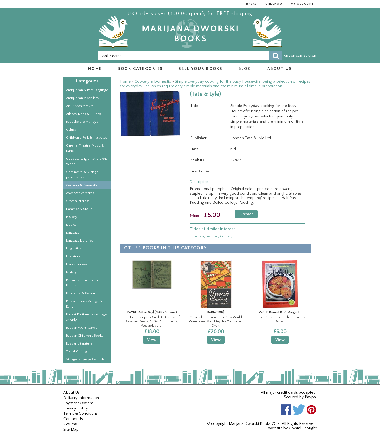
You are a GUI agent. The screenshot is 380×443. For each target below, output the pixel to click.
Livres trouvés (76, 264)
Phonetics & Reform (81, 293)
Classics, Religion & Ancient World (86, 161)
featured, (212, 236)
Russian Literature (79, 343)
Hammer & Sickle (79, 209)
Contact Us (73, 419)
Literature (73, 256)
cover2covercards (80, 193)
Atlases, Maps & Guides (83, 114)
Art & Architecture (79, 106)
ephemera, (197, 236)
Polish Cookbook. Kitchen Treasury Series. (280, 319)
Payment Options (78, 403)
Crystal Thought (303, 428)
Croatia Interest (77, 201)
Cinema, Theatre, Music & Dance (85, 148)
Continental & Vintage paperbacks (82, 174)
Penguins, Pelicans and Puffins (82, 282)
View (151, 339)
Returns (70, 424)
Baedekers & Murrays (82, 122)
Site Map (71, 429)
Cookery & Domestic (82, 185)
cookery (226, 236)
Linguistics (73, 248)
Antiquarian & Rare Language (87, 90)
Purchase (246, 214)
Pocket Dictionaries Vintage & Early (86, 317)
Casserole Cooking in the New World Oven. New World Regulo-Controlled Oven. (215, 321)
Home (95, 68)
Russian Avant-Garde (81, 327)
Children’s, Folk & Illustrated (87, 137)
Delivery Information (81, 397)
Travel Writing (76, 351)
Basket (252, 4)
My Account (302, 4)
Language (72, 232)
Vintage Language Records (85, 359)
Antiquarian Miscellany (82, 98)
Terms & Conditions (80, 413)
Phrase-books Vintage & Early (84, 303)
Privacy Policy (75, 408)
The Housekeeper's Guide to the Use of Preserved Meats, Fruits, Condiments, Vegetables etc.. (151, 321)
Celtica (71, 129)
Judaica (71, 225)
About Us (71, 392)
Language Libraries (79, 240)
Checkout (274, 4)
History (71, 217)
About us (279, 68)
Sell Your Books (201, 68)
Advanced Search (300, 56)
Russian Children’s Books (84, 335)
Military (71, 272)
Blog (245, 68)
